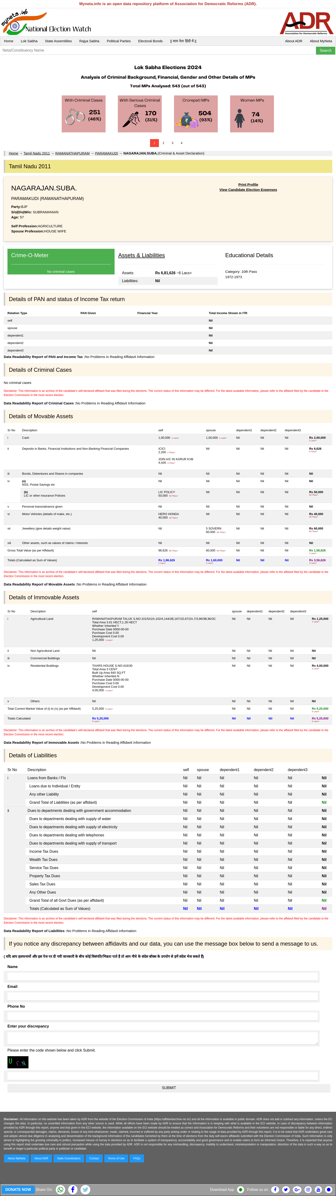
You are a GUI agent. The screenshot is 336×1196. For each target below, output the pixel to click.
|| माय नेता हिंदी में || (183, 41)
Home (8, 41)
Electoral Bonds (150, 41)
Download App (222, 1190)
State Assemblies (58, 41)
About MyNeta (321, 41)
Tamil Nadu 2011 (37, 153)
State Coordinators (68, 1158)
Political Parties (119, 41)
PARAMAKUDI (106, 153)
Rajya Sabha (89, 41)
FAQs (136, 1158)
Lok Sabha (29, 41)
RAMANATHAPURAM (72, 153)
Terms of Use (116, 1158)
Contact (94, 1158)
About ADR (293, 41)
